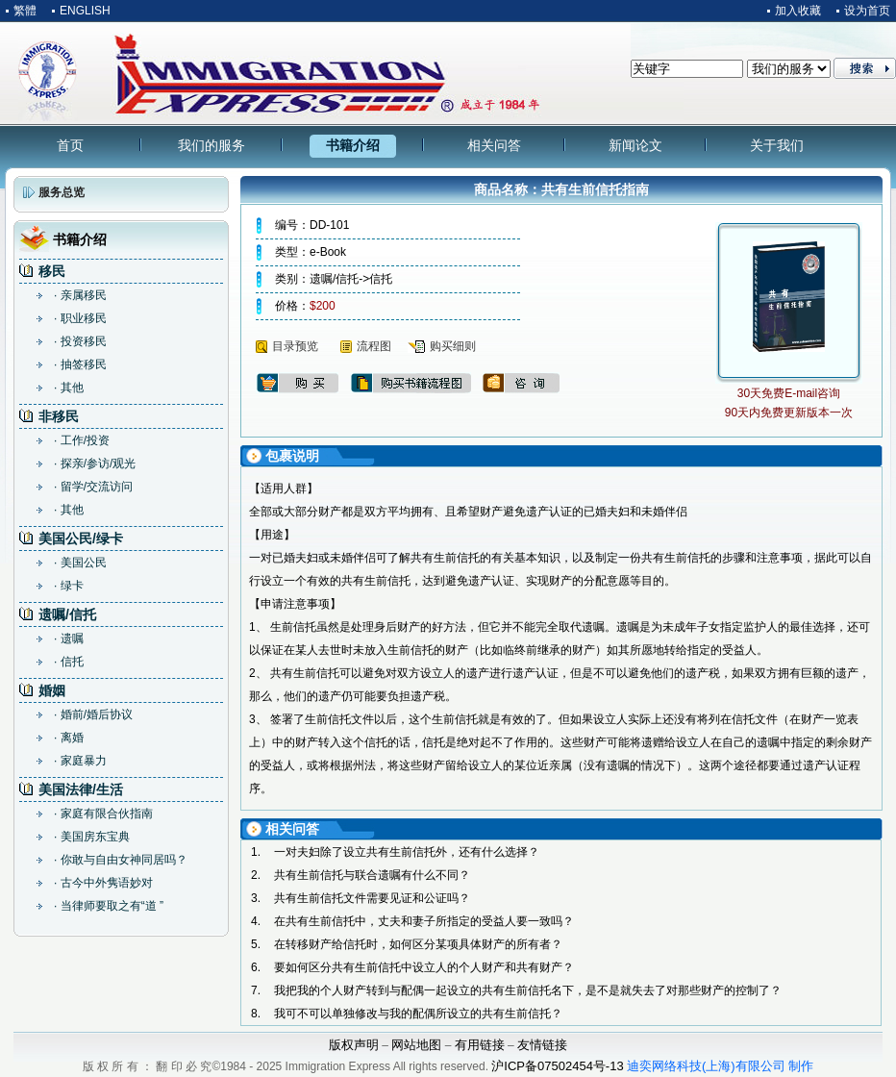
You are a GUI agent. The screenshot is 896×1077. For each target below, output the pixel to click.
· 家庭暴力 (80, 760)
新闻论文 (635, 145)
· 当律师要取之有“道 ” (108, 906)
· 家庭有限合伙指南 (103, 813)
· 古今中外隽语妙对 (103, 882)
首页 (70, 145)
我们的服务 (211, 145)
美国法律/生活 (80, 789)
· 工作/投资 (82, 440)
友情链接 (542, 1045)
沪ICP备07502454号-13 (557, 1066)
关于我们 (777, 145)
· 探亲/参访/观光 (95, 463)
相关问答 (494, 145)
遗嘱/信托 (67, 614)
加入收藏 (798, 10)
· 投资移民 (80, 341)
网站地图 (416, 1045)
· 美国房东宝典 (92, 836)
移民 (51, 271)
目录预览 (295, 346)
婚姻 (51, 690)
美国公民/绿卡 (80, 538)
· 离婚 (69, 737)
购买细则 (453, 346)
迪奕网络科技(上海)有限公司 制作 (720, 1066)
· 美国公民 (80, 562)
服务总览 (61, 192)
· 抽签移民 (80, 364)
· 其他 (69, 387)
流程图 (374, 346)
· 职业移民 (80, 318)
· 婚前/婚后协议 (93, 714)
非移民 (58, 416)
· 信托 (69, 661)
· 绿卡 (69, 585)
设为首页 (867, 10)
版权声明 (354, 1045)
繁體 (25, 10)
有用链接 (480, 1045)
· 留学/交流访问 (93, 486)
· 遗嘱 (69, 638)
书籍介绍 (353, 145)
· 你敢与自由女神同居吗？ (120, 859)
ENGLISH (85, 10)
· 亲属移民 (80, 295)
